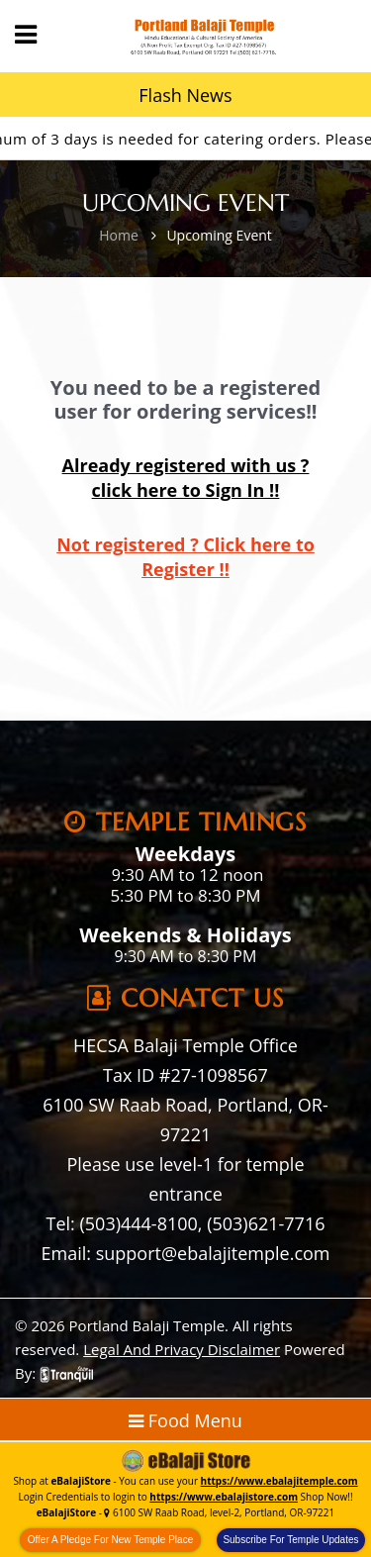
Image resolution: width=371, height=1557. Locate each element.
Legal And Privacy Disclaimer (181, 1349)
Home (119, 235)
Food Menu (185, 1420)
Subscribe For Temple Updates (290, 1539)
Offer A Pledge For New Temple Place (111, 1539)
